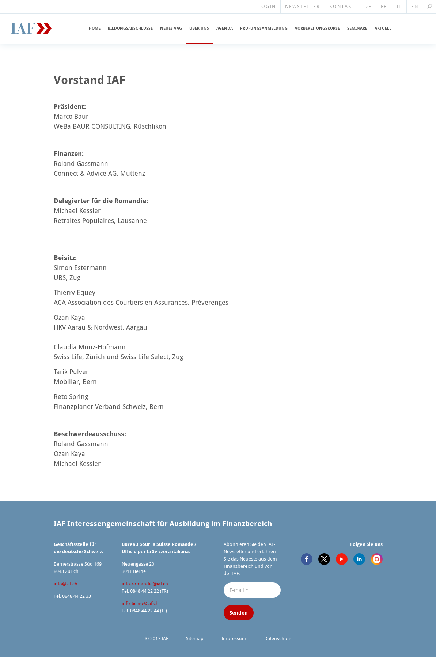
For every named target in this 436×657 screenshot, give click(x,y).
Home (95, 28)
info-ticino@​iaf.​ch (140, 603)
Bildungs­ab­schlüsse (130, 28)
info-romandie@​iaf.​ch (145, 583)
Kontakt (342, 6)
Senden (239, 613)
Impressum (233, 638)
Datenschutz (277, 638)
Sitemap (195, 638)
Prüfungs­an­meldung (264, 28)
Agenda (224, 28)
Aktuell (383, 28)
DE (368, 6)
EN (414, 6)
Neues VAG (171, 28)
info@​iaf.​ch (65, 583)
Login (267, 6)
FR (384, 6)
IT (399, 6)
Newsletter (302, 6)
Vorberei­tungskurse (317, 28)
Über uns (199, 28)
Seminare (357, 28)
